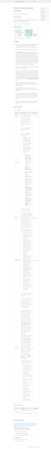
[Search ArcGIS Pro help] (24, 1)
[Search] (34, 1)
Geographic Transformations (26, 424)
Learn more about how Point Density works (22, 23)
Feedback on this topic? (34, 447)
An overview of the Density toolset (21, 439)
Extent (20, 424)
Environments (43, 16)
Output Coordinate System (26, 425)
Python (19, 110)
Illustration (43, 11)
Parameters (43, 15)
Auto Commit (16, 423)
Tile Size (25, 427)
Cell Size (21, 423)
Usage (42, 13)
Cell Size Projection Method (28, 423)
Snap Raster (21, 427)
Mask (34, 424)
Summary (42, 10)
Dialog (15, 110)
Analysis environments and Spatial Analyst (24, 101)
